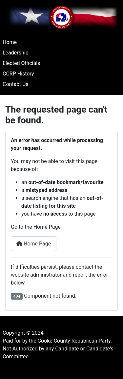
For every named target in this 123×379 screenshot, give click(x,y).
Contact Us (16, 84)
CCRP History (18, 74)
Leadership (16, 53)
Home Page (33, 244)
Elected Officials (21, 63)
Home (10, 42)
